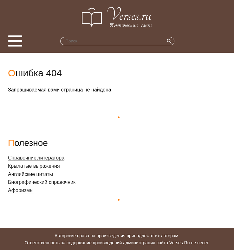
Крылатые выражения (34, 166)
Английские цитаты (30, 174)
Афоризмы (21, 190)
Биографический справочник (41, 182)
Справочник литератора (36, 157)
